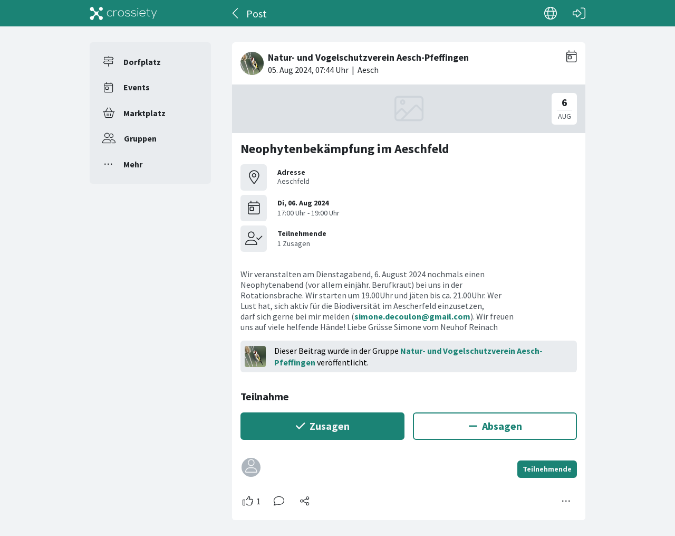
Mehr (132, 164)
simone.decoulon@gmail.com (412, 316)
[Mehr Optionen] (566, 501)
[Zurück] (236, 13)
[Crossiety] (123, 13)
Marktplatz (144, 113)
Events (136, 87)
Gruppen (140, 138)
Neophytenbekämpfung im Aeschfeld (344, 148)
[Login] (579, 13)
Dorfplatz (142, 62)
